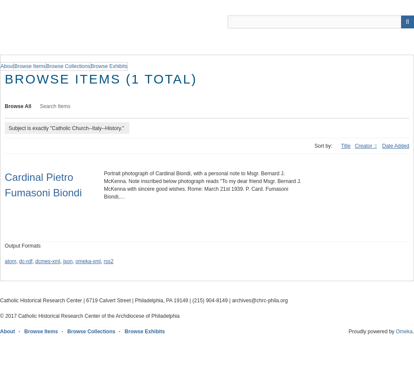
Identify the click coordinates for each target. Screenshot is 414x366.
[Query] (321, 22)
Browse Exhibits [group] (109, 66)
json (67, 261)
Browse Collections (91, 332)
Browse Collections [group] (68, 66)
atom (10, 261)
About (7, 332)
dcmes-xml (47, 261)
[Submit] (407, 22)
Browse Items (41, 332)
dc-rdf (25, 261)
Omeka (404, 332)
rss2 (108, 261)
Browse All (18, 106)
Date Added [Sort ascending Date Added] (395, 146)
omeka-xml (88, 261)
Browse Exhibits (145, 332)
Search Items (55, 106)
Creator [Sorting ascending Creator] (364, 146)
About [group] (7, 66)
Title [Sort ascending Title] (346, 146)
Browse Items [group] (30, 66)
